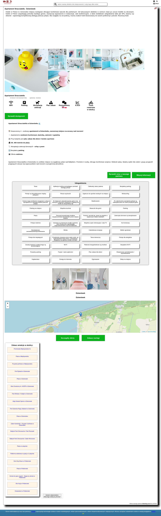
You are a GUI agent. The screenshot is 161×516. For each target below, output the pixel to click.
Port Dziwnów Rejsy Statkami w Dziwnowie (22, 409)
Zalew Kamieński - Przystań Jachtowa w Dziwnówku (22, 424)
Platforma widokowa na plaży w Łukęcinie (22, 453)
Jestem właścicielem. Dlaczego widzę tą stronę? (52, 496)
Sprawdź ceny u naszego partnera (119, 175)
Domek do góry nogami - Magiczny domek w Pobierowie (22, 476)
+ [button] (7, 303)
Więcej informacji (144, 175)
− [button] (7, 306)
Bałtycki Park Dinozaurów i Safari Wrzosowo (22, 438)
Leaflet (143, 331)
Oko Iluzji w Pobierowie (22, 483)
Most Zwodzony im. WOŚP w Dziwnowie (22, 386)
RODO (153, 511)
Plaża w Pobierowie (22, 468)
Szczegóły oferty (67, 338)
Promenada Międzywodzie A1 (22, 349)
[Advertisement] (80, 33)
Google (33, 511)
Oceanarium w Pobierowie (22, 491)
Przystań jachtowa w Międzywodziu (22, 364)
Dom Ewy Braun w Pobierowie (22, 461)
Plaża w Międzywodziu (22, 356)
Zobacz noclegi (93, 338)
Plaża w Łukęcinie (22, 446)
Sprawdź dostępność (16, 116)
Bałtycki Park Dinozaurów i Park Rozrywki (22, 431)
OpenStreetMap (151, 331)
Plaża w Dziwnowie (22, 379)
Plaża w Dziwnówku (22, 416)
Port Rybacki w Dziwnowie (22, 371)
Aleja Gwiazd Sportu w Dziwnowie (22, 401)
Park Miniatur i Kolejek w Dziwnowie (22, 394)
